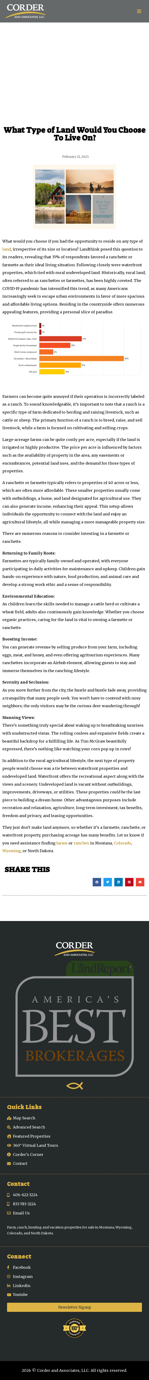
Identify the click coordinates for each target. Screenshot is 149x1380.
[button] (97, 882)
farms (62, 843)
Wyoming (11, 850)
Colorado (122, 843)
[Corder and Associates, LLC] (26, 11)
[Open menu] (139, 11)
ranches (81, 843)
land (6, 249)
